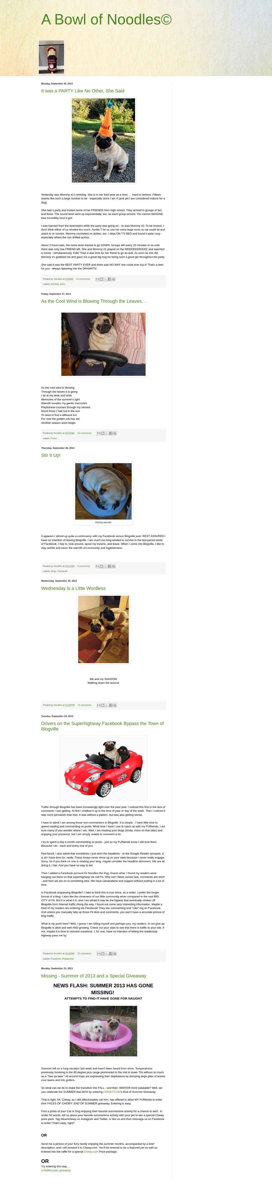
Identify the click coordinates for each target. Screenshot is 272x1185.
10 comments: (84, 433)
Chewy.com (91, 1151)
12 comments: (83, 279)
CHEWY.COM (112, 1091)
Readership (68, 958)
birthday (55, 284)
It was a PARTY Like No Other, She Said (83, 90)
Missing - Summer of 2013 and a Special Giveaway (93, 975)
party (62, 284)
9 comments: (84, 566)
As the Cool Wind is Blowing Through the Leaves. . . (94, 301)
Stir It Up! (51, 455)
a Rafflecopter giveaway (56, 1170)
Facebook (62, 571)
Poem (54, 438)
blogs (53, 571)
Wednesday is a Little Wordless (73, 588)
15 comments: (84, 953)
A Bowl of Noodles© (106, 19)
